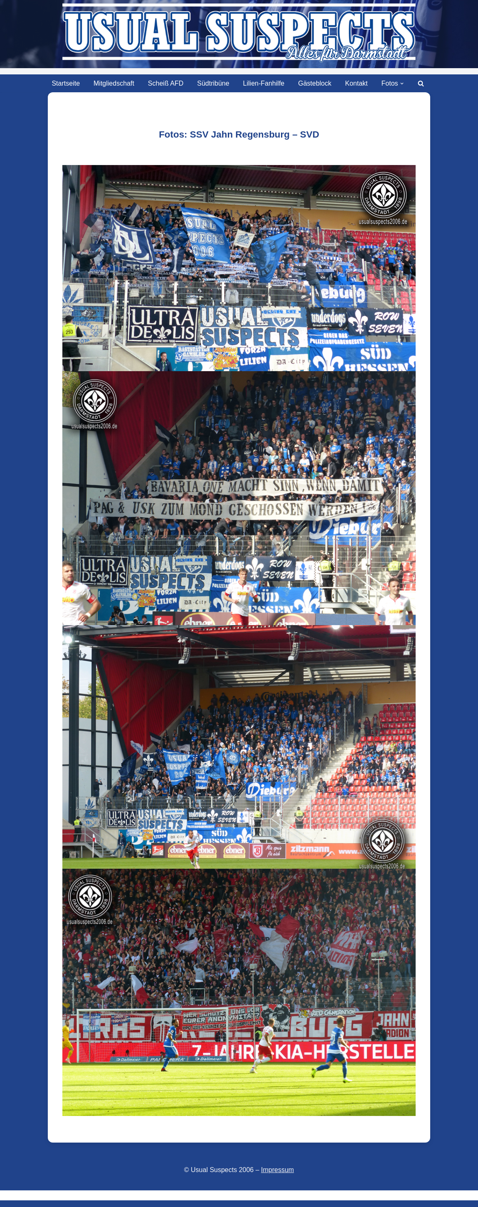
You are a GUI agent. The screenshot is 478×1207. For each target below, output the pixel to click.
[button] (402, 83)
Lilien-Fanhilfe (264, 83)
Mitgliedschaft (114, 83)
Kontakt (356, 83)
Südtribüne (213, 83)
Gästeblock (314, 83)
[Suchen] (421, 83)
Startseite (66, 83)
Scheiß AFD (165, 83)
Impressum (277, 1169)
